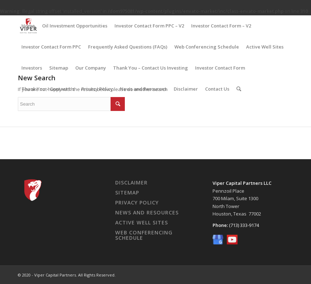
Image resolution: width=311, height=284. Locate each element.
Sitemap (58, 68)
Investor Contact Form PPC (51, 47)
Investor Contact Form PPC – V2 (149, 25)
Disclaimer (186, 89)
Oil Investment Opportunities (74, 25)
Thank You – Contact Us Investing (150, 68)
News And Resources (147, 212)
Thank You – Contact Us (47, 89)
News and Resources (143, 89)
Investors (31, 68)
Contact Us (217, 89)
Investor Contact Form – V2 (221, 25)
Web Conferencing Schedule (206, 47)
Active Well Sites (265, 47)
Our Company (90, 68)
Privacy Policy (97, 89)
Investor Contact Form (220, 68)
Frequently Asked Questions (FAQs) (127, 47)
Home (28, 25)
